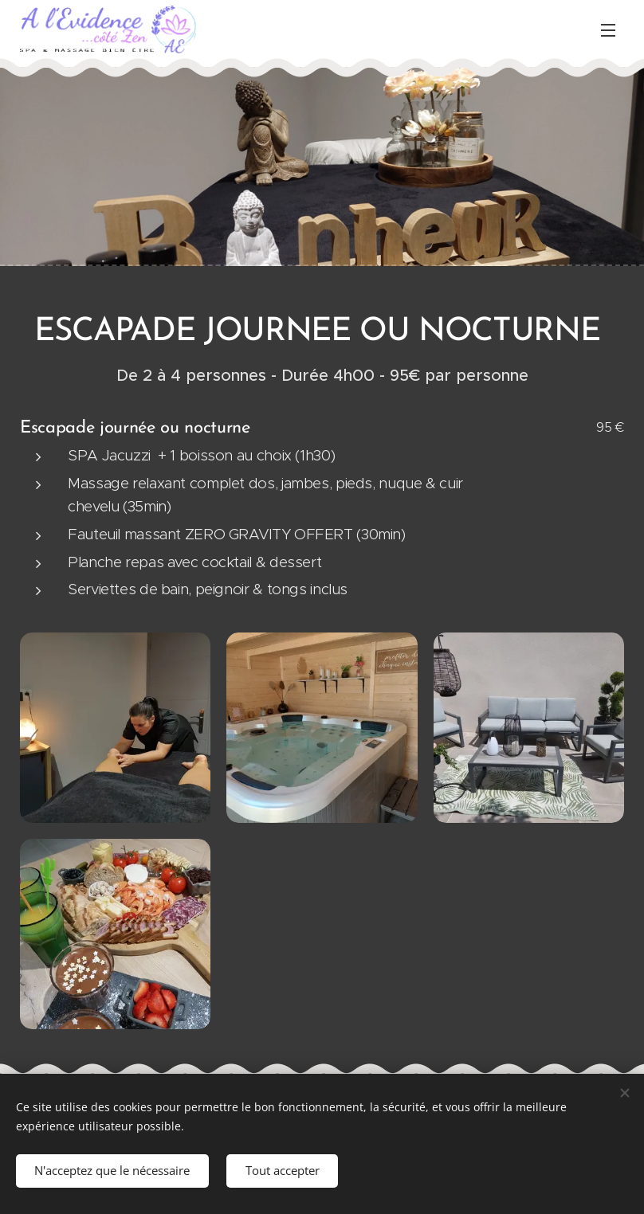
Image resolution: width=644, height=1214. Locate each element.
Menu (608, 30)
